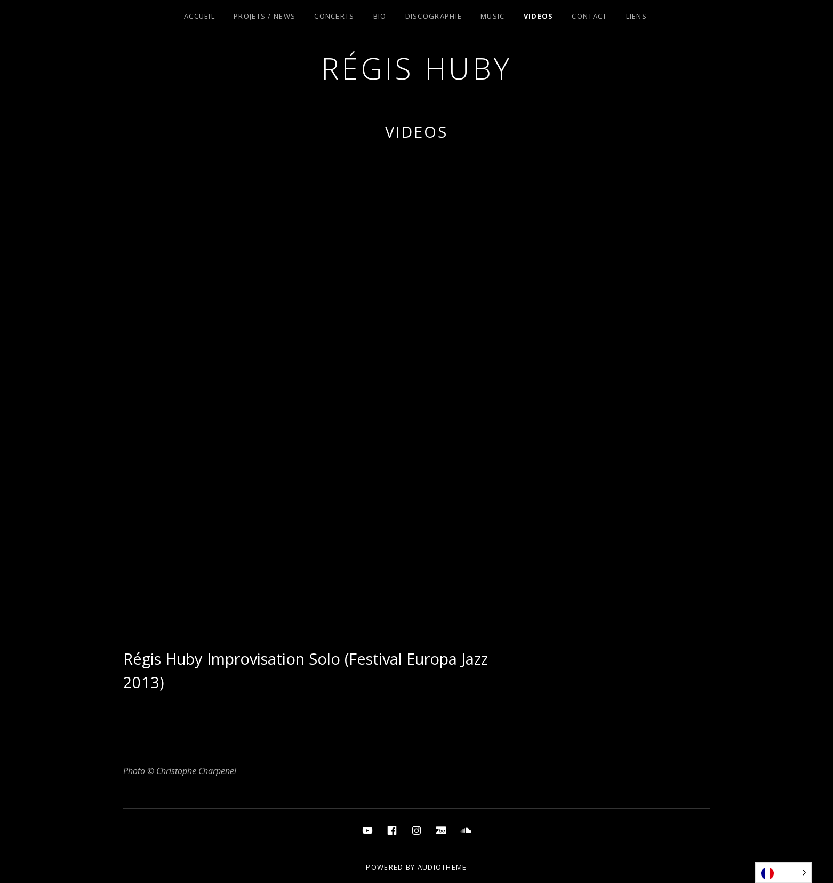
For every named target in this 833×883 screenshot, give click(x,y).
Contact (589, 16)
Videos (539, 16)
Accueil (199, 16)
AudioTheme (442, 867)
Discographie (433, 16)
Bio (380, 16)
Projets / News (264, 16)
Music (492, 16)
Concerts (334, 16)
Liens (636, 16)
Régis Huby (416, 68)
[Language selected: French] (783, 872)
